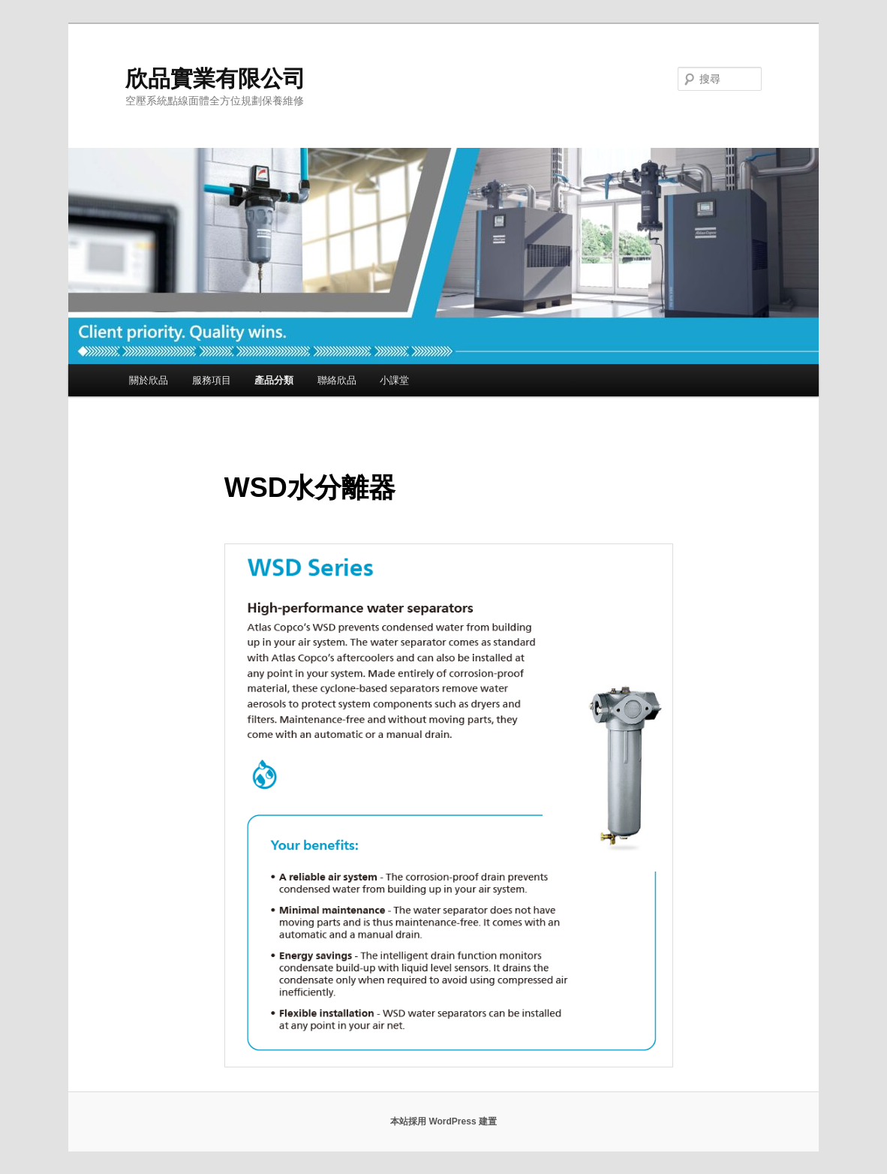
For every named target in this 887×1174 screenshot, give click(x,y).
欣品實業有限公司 (215, 78)
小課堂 (394, 380)
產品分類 (273, 380)
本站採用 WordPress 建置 (443, 1121)
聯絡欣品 (336, 380)
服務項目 (211, 380)
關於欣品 (148, 380)
